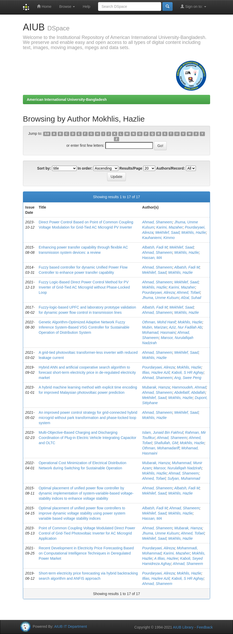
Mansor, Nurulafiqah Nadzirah (177, 468)
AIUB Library (183, 627)
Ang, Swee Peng (187, 378)
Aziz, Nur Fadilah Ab (185, 327)
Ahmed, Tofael (188, 292)
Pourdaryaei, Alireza (158, 292)
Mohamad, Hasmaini (159, 332)
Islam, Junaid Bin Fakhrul (162, 432)
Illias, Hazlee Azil (156, 372)
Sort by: (44, 168)
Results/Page (130, 168)
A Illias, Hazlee (166, 558)
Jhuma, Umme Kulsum (160, 298)
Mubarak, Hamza (156, 387)
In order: (85, 168)
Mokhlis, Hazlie (194, 232)
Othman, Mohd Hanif (159, 322)
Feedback (205, 627)
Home (44, 6)
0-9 (47, 133)
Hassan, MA (152, 258)
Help (86, 6)
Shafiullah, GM (166, 443)
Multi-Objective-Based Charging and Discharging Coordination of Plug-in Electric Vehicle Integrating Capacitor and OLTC (87, 437)
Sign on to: (193, 6)
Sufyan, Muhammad (183, 478)
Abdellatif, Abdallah (189, 392)
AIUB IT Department (70, 626)
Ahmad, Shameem (157, 222)
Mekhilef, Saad (167, 232)
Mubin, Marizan (154, 327)
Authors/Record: (170, 168)
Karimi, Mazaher (169, 227)
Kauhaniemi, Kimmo (158, 238)
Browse (67, 6)
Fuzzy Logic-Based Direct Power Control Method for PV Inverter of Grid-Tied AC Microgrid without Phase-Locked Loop (84, 287)
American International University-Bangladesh (67, 99)
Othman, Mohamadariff (160, 448)
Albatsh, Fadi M (154, 247)
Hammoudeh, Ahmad (189, 387)
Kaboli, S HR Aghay (188, 372)
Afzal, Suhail (191, 298)
